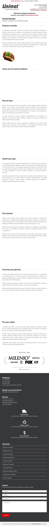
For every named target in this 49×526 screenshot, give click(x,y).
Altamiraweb (27, 369)
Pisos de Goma (7, 100)
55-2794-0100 (40, 5)
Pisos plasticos (7, 213)
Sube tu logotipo (7, 478)
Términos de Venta (7, 461)
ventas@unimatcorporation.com (39, 9)
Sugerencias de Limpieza (9, 474)
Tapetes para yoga (9, 158)
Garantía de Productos (8, 457)
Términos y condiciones (19, 524)
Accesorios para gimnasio (11, 269)
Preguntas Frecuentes (8, 464)
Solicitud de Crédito (8, 454)
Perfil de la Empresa (8, 447)
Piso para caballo (8, 322)
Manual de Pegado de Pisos (10, 471)
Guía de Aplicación (7, 467)
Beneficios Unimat (7, 451)
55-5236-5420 (43, 6)
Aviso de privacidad (7, 524)
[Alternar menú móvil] (46, 4)
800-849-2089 (43, 7)
